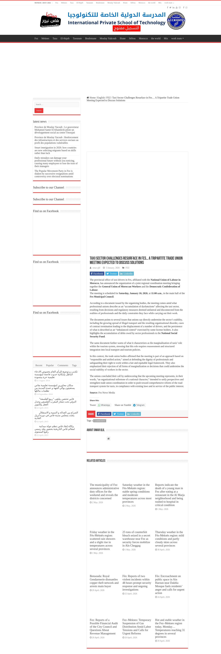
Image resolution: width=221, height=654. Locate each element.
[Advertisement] (110, 68)
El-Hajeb (80, 3)
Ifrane (125, 3)
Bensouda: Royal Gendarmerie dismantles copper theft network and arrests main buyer (104, 530)
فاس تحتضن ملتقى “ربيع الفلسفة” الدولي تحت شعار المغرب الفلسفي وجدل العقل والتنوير (55, 402)
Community (100, 370)
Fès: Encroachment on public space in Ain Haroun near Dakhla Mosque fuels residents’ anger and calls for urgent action (169, 534)
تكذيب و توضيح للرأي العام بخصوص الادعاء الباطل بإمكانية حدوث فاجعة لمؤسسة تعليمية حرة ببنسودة (56, 374)
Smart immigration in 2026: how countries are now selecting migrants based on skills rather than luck (55, 150)
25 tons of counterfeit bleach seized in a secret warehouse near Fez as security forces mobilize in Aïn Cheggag (136, 488)
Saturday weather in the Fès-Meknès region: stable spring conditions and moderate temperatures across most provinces (136, 442)
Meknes (64, 3)
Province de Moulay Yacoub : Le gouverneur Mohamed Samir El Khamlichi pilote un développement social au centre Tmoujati (57, 130)
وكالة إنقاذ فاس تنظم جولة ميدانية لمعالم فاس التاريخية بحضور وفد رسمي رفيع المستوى (55, 429)
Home (91, 97)
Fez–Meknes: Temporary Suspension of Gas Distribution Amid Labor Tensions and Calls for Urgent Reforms (136, 576)
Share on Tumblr (123, 354)
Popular (50, 365)
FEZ (108, 97)
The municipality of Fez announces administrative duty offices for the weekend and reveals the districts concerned (104, 440)
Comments (63, 365)
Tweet (93, 354)
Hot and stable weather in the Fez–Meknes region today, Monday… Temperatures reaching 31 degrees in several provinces (170, 578)
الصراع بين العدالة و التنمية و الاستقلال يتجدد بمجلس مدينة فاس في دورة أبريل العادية (56, 415)
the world (151, 3)
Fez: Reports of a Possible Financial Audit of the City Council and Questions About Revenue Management (104, 576)
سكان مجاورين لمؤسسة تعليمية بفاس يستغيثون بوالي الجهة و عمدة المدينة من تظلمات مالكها (55, 388)
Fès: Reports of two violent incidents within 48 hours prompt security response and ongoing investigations (136, 532)
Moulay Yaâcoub (114, 3)
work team (168, 3)
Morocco (141, 3)
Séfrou (132, 3)
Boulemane (100, 3)
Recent (38, 365)
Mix (159, 3)
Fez (56, 3)
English (101, 97)
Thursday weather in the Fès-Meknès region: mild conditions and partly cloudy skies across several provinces (169, 488)
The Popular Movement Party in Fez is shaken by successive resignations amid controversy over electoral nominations (54, 174)
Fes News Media (106, 342)
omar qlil (96, 217)
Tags (74, 365)
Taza (71, 3)
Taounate (89, 3)
